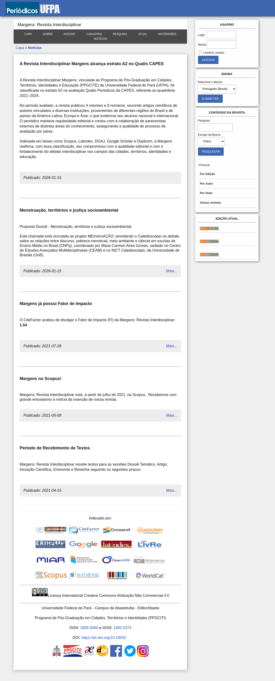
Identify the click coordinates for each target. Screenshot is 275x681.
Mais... (171, 271)
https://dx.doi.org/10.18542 (103, 638)
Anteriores (167, 34)
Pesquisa (120, 34)
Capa (28, 34)
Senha (202, 44)
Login (201, 35)
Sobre (48, 34)
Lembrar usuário (213, 52)
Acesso (69, 34)
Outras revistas (210, 202)
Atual (142, 34)
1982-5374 (122, 628)
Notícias (100, 38)
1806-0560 (89, 628)
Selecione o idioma (210, 82)
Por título (206, 193)
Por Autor (206, 183)
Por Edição (207, 174)
